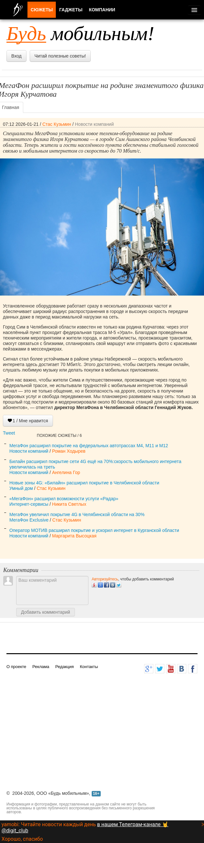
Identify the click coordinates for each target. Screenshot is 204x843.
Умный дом (21, 488)
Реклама (40, 666)
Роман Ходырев (68, 451)
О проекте (16, 666)
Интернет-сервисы (28, 504)
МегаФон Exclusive (28, 520)
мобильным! (80, 33)
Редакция (64, 666)
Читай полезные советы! (60, 56)
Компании (102, 9)
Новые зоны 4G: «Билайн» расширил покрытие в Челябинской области (84, 482)
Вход (16, 56)
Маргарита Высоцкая (74, 535)
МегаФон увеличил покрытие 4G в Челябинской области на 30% (77, 514)
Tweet (9, 433)
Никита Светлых (69, 504)
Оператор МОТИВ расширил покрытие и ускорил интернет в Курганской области (94, 530)
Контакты (89, 666)
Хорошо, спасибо (22, 839)
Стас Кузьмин (56, 124)
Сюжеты (42, 9)
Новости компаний (94, 124)
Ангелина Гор (66, 472)
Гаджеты (70, 9)
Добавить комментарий (45, 612)
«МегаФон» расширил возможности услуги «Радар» (63, 498)
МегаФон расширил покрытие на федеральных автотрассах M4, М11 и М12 (88, 445)
